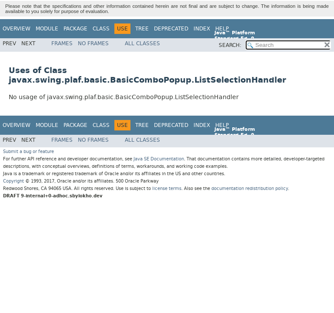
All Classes (142, 43)
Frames (62, 43)
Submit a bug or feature (28, 151)
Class (101, 29)
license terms (166, 188)
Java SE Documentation (159, 158)
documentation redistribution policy (249, 188)
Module (47, 29)
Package (75, 29)
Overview (16, 29)
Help (222, 29)
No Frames (93, 43)
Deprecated (171, 29)
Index (202, 29)
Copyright (13, 181)
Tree (142, 29)
